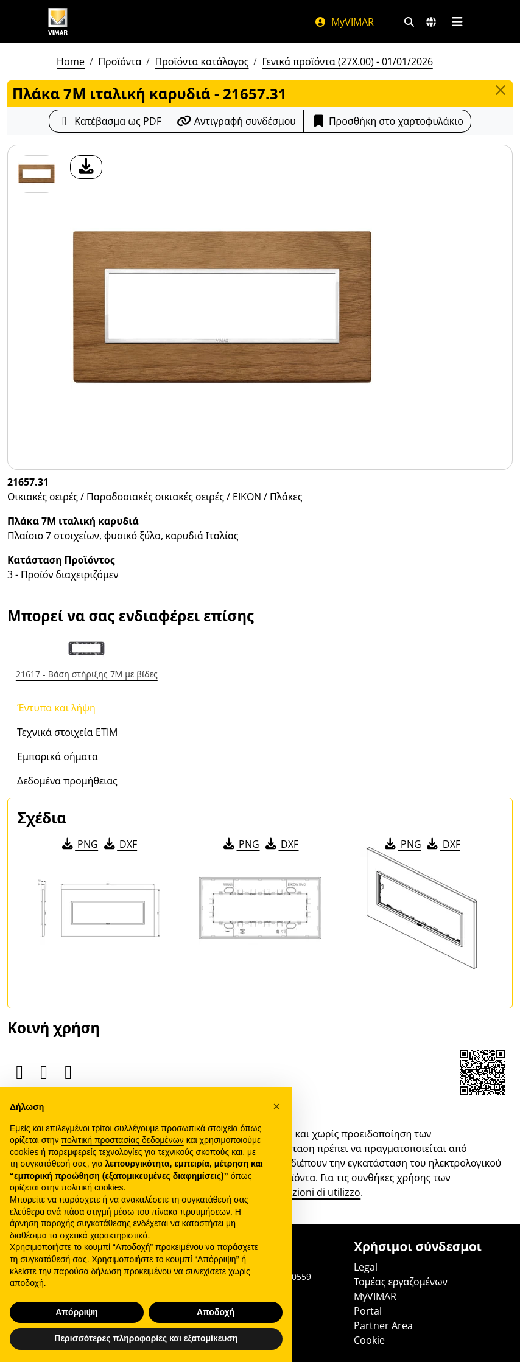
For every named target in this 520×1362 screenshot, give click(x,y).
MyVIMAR (344, 22)
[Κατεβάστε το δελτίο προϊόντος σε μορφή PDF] (109, 121)
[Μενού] (457, 22)
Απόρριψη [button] (76, 1312)
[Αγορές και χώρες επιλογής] (431, 22)
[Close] (500, 90)
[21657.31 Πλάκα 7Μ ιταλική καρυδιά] (36, 174)
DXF (119, 844)
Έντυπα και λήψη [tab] (56, 707)
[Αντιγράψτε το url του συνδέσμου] (236, 121)
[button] (276, 1106)
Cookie (369, 1340)
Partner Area (383, 1325)
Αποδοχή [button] (215, 1312)
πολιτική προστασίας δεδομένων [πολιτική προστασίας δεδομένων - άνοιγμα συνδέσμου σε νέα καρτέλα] (122, 1140)
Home (71, 61)
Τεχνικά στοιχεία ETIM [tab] (67, 732)
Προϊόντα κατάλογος (201, 61)
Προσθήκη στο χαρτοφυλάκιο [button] (387, 121)
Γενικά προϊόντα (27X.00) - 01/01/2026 (347, 61)
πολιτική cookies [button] (92, 1187)
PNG (79, 844)
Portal (368, 1311)
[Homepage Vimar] (58, 21)
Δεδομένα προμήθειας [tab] (67, 781)
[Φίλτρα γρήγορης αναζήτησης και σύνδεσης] (409, 22)
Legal (366, 1267)
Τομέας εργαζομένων (400, 1281)
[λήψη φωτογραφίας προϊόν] (86, 167)
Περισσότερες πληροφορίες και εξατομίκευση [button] (145, 1338)
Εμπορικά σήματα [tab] (57, 756)
